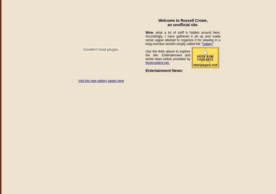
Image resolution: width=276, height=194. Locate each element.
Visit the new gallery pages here (101, 81)
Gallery (207, 44)
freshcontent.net (157, 63)
